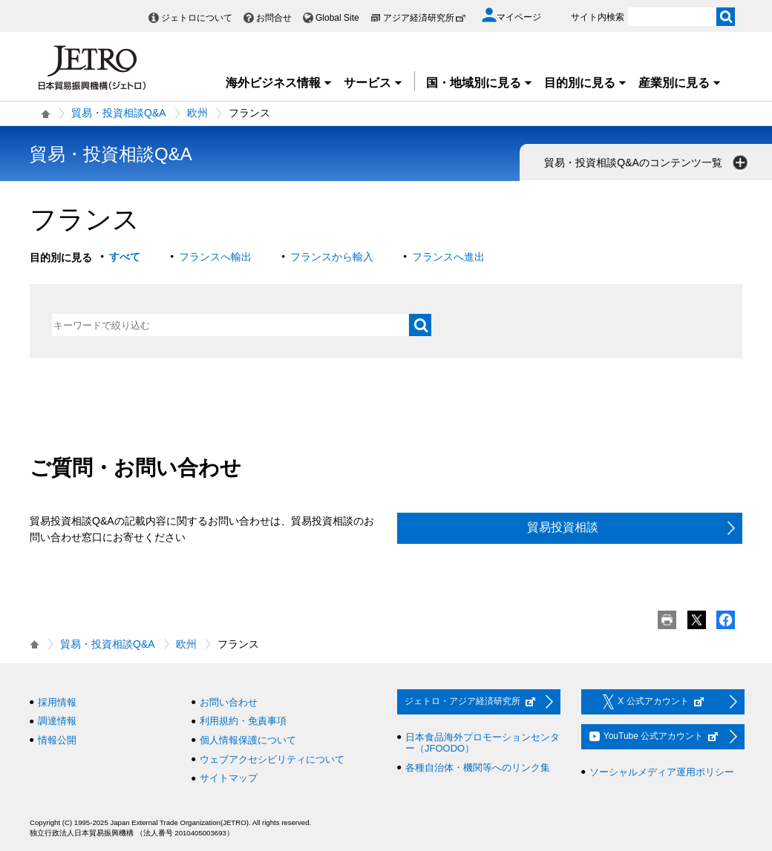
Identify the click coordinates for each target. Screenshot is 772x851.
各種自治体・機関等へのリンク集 (477, 767)
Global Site (337, 18)
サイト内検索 (597, 17)
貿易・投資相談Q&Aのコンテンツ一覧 (647, 162)
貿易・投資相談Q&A (118, 113)
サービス (373, 82)
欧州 (197, 113)
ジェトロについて (196, 18)
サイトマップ (229, 777)
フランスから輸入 (331, 257)
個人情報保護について (248, 740)
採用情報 (57, 702)
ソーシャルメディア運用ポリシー (661, 772)
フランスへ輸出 (215, 257)
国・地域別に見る (479, 82)
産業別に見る (680, 82)
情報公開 (57, 740)
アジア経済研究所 (424, 18)
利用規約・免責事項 (243, 720)
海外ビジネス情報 (279, 82)
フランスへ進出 (448, 257)
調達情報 (57, 720)
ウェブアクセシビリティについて (272, 759)
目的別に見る (585, 82)
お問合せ (274, 18)
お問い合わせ (229, 702)
